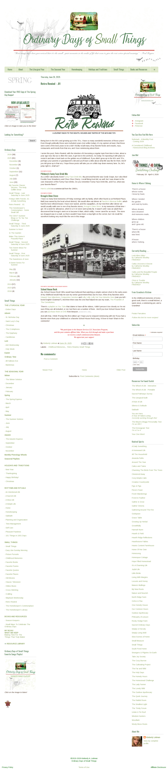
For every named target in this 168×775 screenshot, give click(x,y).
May (11, 269)
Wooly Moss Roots (139, 724)
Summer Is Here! (16, 229)
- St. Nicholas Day (12, 317)
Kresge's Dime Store (92, 206)
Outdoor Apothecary (140, 613)
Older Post (121, 370)
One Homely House (140, 605)
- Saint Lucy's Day (12, 321)
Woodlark (136, 720)
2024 (9, 284)
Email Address (139, 335)
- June (7, 423)
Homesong (136, 553)
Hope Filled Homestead (141, 561)
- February (9, 391)
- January (8, 387)
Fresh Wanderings (139, 494)
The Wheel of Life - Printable (143, 390)
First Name (137, 343)
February (13, 276)
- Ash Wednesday (12, 345)
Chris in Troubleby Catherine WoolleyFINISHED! (140, 282)
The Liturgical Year (36, 69)
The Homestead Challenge (143, 680)
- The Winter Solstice (13, 379)
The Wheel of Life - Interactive (144, 386)
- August (8, 431)
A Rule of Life (137, 402)
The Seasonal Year (58, 69)
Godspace (136, 514)
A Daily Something (139, 446)
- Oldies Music (10, 586)
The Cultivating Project (141, 665)
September (14, 172)
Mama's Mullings (138, 585)
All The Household (139, 454)
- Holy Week (9, 349)
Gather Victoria (138, 506)
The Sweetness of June (19, 259)
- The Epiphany (11, 333)
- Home (7, 508)
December (13, 161)
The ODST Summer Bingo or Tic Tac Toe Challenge (18, 218)
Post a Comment (51, 359)
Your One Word (138, 434)
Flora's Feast (137, 490)
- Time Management (13, 524)
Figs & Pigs (136, 486)
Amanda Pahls (138, 458)
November (13, 165)
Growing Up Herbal (139, 522)
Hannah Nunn (137, 530)
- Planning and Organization (16, 520)
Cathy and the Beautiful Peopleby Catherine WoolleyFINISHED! (144, 274)
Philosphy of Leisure (140, 617)
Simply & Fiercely (139, 629)
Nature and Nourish (140, 593)
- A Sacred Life (10, 496)
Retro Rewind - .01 (16, 204)
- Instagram (138, 121)
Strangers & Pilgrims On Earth (144, 653)
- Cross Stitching (11, 590)
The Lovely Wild (138, 688)
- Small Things (10, 546)
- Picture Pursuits (12, 554)
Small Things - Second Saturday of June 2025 (19, 243)
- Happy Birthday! (12, 477)
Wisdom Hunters (139, 716)
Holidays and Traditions (98, 69)
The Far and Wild (139, 669)
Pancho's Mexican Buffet (112, 201)
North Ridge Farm (139, 597)
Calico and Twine (139, 466)
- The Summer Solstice (14, 419)
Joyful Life (136, 569)
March (12, 273)
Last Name (137, 351)
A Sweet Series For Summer (17, 264)
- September (10, 443)
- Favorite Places (11, 574)
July (11, 179)
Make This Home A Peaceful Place (16, 237)
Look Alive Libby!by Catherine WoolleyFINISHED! (140, 257)
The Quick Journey (139, 696)
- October (8, 447)
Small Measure (138, 641)
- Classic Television (13, 582)
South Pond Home (139, 649)
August (12, 175)
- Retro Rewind (72, 347)
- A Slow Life (9, 500)
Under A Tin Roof (139, 712)
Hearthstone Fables (140, 542)
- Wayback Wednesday (14, 598)
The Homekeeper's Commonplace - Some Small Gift (19, 210)
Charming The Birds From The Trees (147, 470)
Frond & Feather (138, 498)
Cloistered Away (138, 474)
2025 (9, 158)
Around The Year (139, 462)
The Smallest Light (139, 704)
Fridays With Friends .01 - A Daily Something (19, 200)
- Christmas (9, 325)
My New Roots (138, 589)
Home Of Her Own (139, 549)
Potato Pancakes (139, 313)
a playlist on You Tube (57, 306)
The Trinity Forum (139, 708)
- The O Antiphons (12, 329)
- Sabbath (9, 516)
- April (7, 407)
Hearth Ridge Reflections (142, 538)
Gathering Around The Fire (143, 510)
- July (7, 427)
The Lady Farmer (139, 684)
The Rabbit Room (139, 700)
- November (9, 451)
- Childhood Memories (56, 347)
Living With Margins (140, 577)
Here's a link (46, 189)
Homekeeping (77, 69)
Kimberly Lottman (153, 737)
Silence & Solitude (139, 406)
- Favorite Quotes (12, 570)
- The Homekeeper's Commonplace (19, 606)
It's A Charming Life (139, 565)
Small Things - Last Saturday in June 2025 (19, 194)
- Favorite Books (11, 562)
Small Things (119, 69)
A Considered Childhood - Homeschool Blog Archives (143, 146)
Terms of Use (83, 767)
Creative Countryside (140, 482)
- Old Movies (10, 578)
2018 (9, 291)
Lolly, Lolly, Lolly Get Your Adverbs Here (98, 297)
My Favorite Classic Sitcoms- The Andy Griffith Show (17, 187)
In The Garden (15, 233)
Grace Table (137, 518)
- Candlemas (10, 337)
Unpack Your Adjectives (50, 297)
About (20, 69)
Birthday (136, 358)
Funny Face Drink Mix (73, 177)
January (13, 280)
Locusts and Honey (140, 581)
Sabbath (135, 410)
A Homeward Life (138, 450)
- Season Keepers (12, 620)
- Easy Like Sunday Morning (16, 550)
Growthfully (136, 526)
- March (8, 403)
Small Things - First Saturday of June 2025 (19, 254)
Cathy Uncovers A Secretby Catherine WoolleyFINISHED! (142, 266)
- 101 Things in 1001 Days (15, 536)
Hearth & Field (138, 534)
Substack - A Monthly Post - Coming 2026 (142, 140)
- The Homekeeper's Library (16, 610)
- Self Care (9, 528)
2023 (9, 288)
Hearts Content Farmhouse (143, 545)
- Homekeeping (11, 512)
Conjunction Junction (69, 297)
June (11, 182)
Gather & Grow (138, 502)
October (13, 168)
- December (9, 383)
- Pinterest (138, 126)
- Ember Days (10, 309)
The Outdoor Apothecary (142, 692)
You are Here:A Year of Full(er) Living (144, 416)
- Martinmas (9, 365)
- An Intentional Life (12, 492)
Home (10, 69)
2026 (9, 154)
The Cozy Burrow (139, 661)
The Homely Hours (139, 676)
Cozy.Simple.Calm (139, 478)
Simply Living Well (139, 633)
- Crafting (8, 594)
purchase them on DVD (57, 312)
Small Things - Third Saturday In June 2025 (19, 225)
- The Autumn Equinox (14, 439)
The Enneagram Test (140, 429)
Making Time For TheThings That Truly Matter (15, 634)
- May (7, 411)
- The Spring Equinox (13, 399)
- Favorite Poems (11, 566)
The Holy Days (138, 672)
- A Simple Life (10, 504)
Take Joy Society (139, 657)
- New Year (9, 469)
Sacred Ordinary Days (141, 625)
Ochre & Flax (137, 601)
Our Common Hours (140, 609)
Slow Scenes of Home (141, 637)
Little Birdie (136, 573)
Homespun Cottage (140, 557)
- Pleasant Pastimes (13, 532)
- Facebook (138, 123)
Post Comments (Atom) (89, 376)
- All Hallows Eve (11, 361)
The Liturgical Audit (139, 398)
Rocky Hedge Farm (139, 621)
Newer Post (47, 370)
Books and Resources (138, 69)
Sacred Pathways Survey (142, 394)
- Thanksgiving (11, 473)
